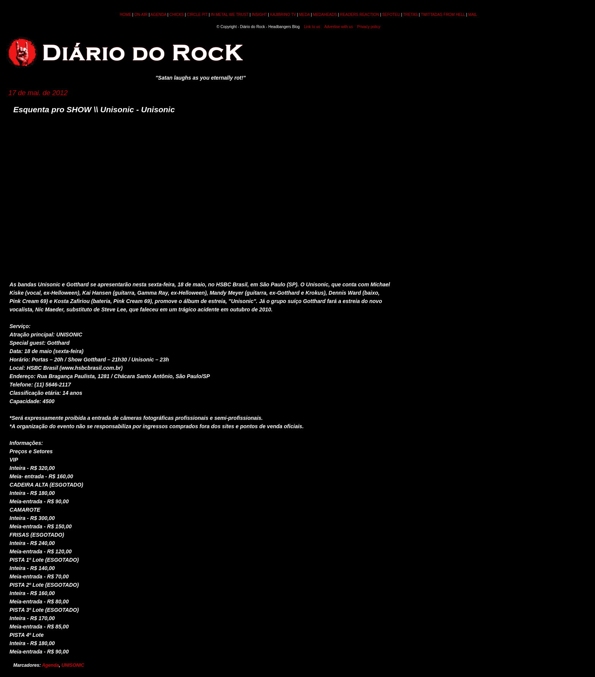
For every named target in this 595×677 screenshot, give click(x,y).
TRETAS (410, 15)
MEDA (304, 15)
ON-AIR (141, 15)
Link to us (312, 27)
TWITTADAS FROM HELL (443, 15)
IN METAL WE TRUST (230, 15)
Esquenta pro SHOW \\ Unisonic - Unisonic (94, 109)
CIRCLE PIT (197, 15)
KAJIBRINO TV (283, 15)
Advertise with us (338, 27)
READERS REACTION (359, 15)
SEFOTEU (391, 15)
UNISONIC (72, 665)
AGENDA (159, 15)
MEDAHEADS (325, 15)
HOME (125, 15)
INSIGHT (259, 15)
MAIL (472, 15)
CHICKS (176, 15)
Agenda (50, 665)
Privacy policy (368, 27)
